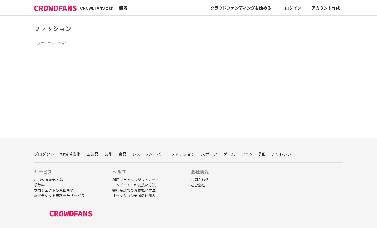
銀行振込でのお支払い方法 (134, 190)
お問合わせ (200, 180)
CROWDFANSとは (96, 8)
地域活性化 (70, 154)
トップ (39, 43)
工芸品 (92, 154)
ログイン (293, 8)
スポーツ (209, 154)
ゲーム (229, 154)
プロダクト (44, 154)
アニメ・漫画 (253, 154)
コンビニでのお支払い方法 (134, 185)
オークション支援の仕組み (134, 196)
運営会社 (198, 185)
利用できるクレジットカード (135, 180)
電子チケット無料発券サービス (59, 196)
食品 (122, 154)
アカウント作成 (325, 8)
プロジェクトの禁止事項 (54, 190)
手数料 (39, 185)
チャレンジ (281, 154)
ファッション (58, 43)
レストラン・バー (148, 154)
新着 (123, 8)
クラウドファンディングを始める (240, 8)
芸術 (108, 154)
